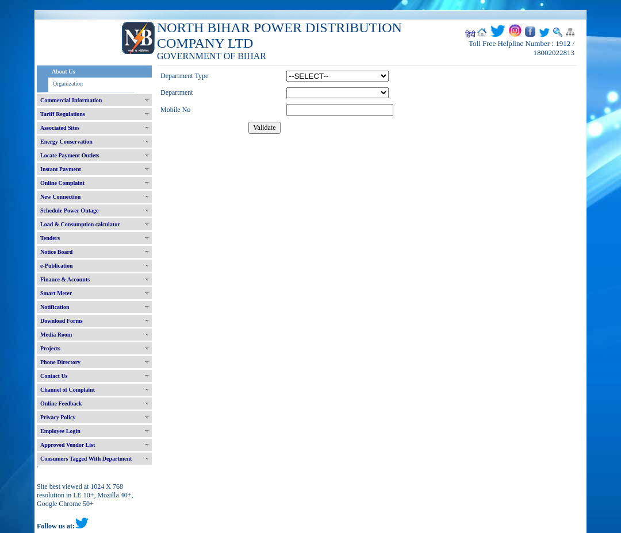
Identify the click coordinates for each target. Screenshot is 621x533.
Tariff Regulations (62, 114)
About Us (63, 71)
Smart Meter (56, 293)
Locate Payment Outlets (69, 155)
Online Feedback (61, 403)
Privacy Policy (57, 417)
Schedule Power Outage (69, 210)
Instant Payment (60, 169)
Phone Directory (60, 362)
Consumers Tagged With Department (86, 458)
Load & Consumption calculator (80, 224)
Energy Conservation (66, 141)
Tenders (50, 238)
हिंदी (470, 34)
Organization (68, 83)
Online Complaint (62, 183)
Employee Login (60, 431)
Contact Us (54, 376)
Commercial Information (71, 100)
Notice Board (56, 252)
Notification (55, 307)
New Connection (60, 197)
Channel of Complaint (67, 390)
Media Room (56, 334)
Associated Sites (59, 128)
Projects (50, 348)
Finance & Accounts (65, 279)
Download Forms (61, 321)
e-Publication (56, 265)
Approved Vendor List (67, 445)
